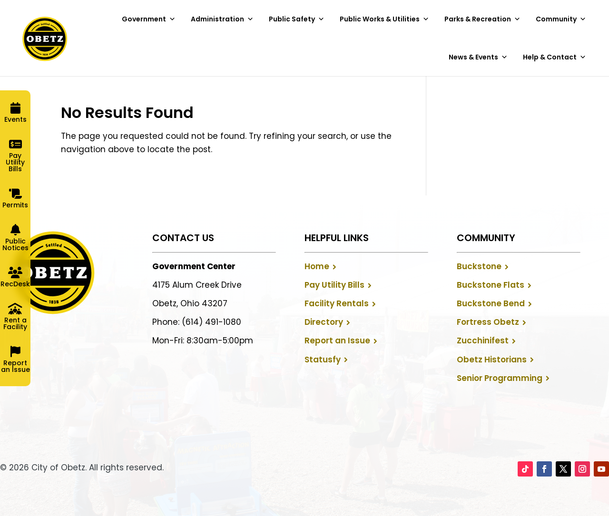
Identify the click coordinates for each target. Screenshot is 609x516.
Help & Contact (554, 57)
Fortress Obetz (488, 322)
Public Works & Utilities (384, 19)
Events (15, 119)
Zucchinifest (483, 340)
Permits (15, 205)
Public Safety (296, 19)
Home (316, 266)
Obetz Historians (492, 359)
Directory (323, 322)
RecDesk (15, 284)
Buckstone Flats (490, 285)
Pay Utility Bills (334, 285)
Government (149, 19)
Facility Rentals (336, 303)
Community (561, 19)
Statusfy (322, 359)
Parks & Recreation (482, 19)
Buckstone (479, 266)
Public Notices (15, 244)
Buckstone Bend (491, 303)
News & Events (478, 57)
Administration (222, 19)
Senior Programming (499, 378)
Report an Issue (337, 340)
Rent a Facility (15, 323)
